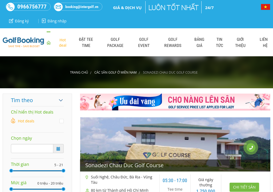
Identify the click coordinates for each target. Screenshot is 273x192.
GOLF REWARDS (172, 42)
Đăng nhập (54, 20)
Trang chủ (79, 72)
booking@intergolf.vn (76, 7)
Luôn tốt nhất (173, 8)
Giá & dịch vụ (127, 7)
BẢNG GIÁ (199, 42)
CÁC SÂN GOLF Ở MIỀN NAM (115, 72)
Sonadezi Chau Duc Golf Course (124, 165)
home (48, 42)
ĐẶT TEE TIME (86, 42)
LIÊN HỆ (264, 42)
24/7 (209, 7)
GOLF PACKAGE (115, 42)
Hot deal (62, 42)
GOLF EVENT (144, 42)
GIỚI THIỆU (240, 42)
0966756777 (26, 7)
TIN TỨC (219, 42)
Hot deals (26, 120)
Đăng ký (19, 20)
